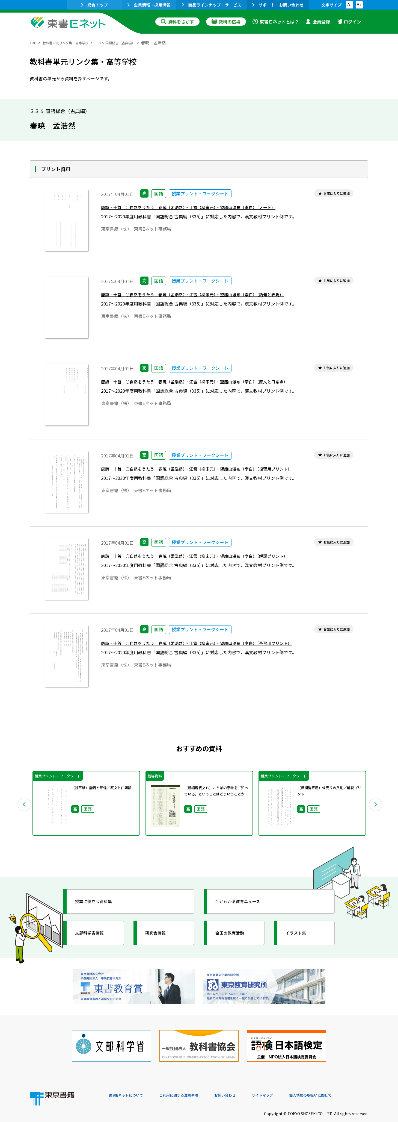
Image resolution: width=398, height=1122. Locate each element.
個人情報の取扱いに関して (342, 1085)
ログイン (349, 21)
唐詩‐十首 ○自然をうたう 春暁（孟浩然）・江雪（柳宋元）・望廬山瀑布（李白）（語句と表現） (210, 296)
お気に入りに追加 (332, 194)
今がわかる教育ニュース (245, 901)
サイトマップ (287, 1085)
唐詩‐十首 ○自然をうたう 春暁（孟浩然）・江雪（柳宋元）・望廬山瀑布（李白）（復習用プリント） (215, 470)
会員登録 (317, 21)
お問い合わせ (244, 1085)
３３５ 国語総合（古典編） (133, 42)
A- (349, 4)
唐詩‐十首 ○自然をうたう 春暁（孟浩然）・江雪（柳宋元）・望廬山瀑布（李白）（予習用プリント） (215, 645)
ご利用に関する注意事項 (191, 1085)
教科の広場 (226, 21)
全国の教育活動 (235, 933)
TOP (34, 42)
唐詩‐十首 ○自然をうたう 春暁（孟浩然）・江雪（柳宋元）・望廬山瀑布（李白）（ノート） (205, 209)
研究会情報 (160, 933)
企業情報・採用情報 (149, 5)
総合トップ (94, 5)
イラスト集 (300, 933)
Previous (22, 803)
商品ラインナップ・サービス (211, 5)
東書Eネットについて (130, 1085)
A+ (359, 4)
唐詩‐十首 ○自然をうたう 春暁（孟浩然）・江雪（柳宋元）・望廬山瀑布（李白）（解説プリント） (213, 557)
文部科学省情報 (95, 933)
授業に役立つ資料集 (100, 901)
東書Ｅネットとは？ (276, 21)
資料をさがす (177, 21)
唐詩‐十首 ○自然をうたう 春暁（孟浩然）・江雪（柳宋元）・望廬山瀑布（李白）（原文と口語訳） (213, 383)
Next (376, 803)
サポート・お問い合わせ (278, 5)
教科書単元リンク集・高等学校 (73, 42)
